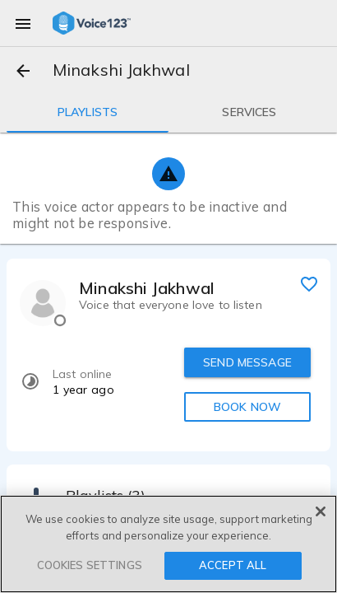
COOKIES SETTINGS (89, 565)
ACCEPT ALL (232, 565)
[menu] (23, 23)
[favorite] (309, 283)
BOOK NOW (247, 406)
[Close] (320, 511)
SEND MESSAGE (247, 362)
